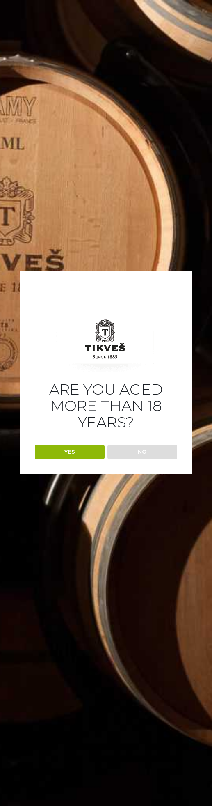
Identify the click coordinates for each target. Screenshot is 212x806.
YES (69, 451)
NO (142, 451)
